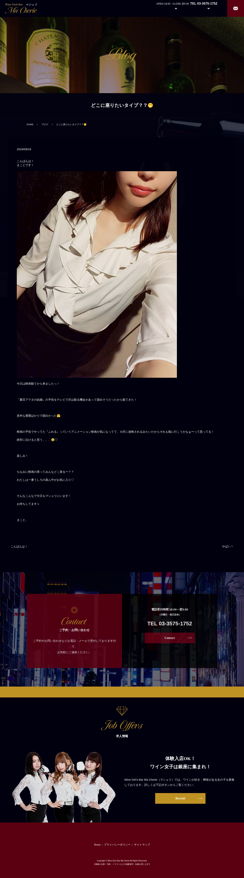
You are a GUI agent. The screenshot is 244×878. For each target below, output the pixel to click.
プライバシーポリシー (117, 844)
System (173, 8)
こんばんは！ (19, 546)
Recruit (212, 8)
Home (141, 8)
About (155, 8)
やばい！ (228, 546)
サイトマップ (142, 844)
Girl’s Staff (191, 8)
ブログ (44, 124)
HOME (30, 124)
